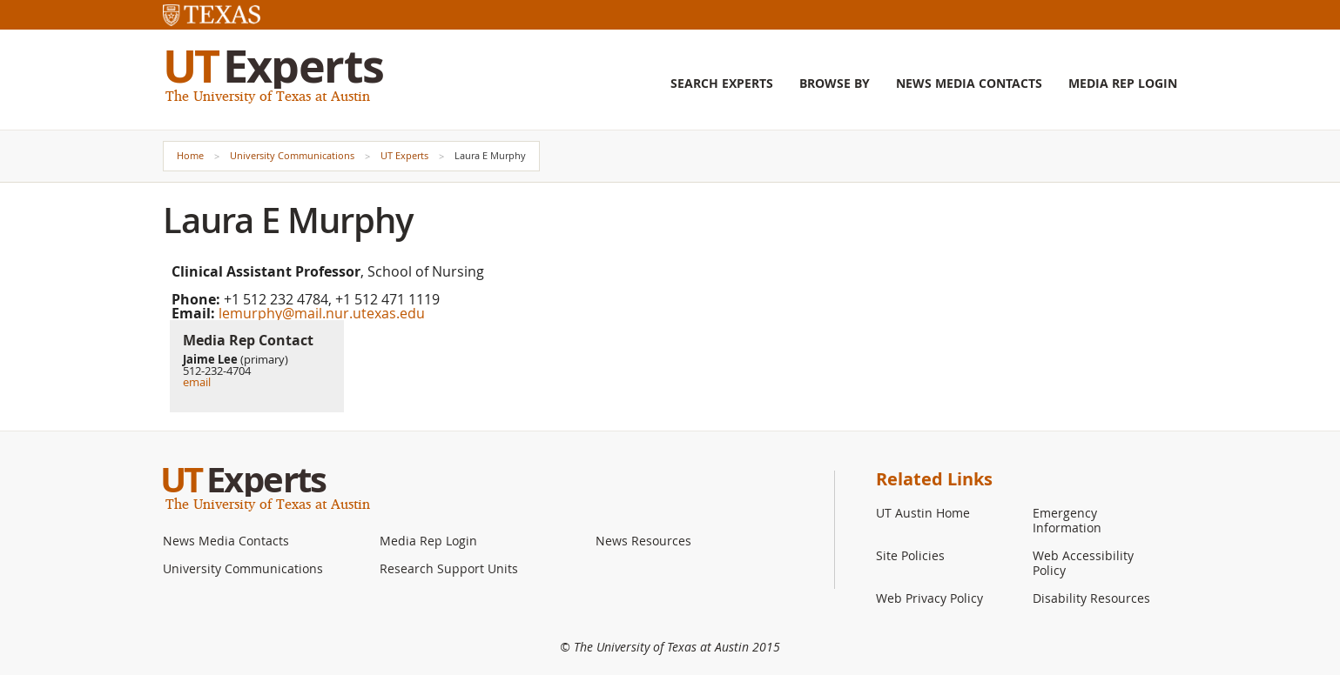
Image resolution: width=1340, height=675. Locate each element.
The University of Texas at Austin (267, 95)
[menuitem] (721, 96)
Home (190, 155)
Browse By (834, 83)
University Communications (292, 155)
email (197, 382)
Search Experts (721, 83)
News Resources (643, 540)
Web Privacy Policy (929, 598)
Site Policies (910, 555)
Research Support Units (449, 568)
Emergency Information (1067, 520)
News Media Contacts (969, 83)
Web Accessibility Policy (1083, 562)
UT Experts (404, 155)
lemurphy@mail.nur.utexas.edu (322, 313)
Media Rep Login (1122, 83)
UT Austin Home (923, 513)
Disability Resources (1091, 598)
